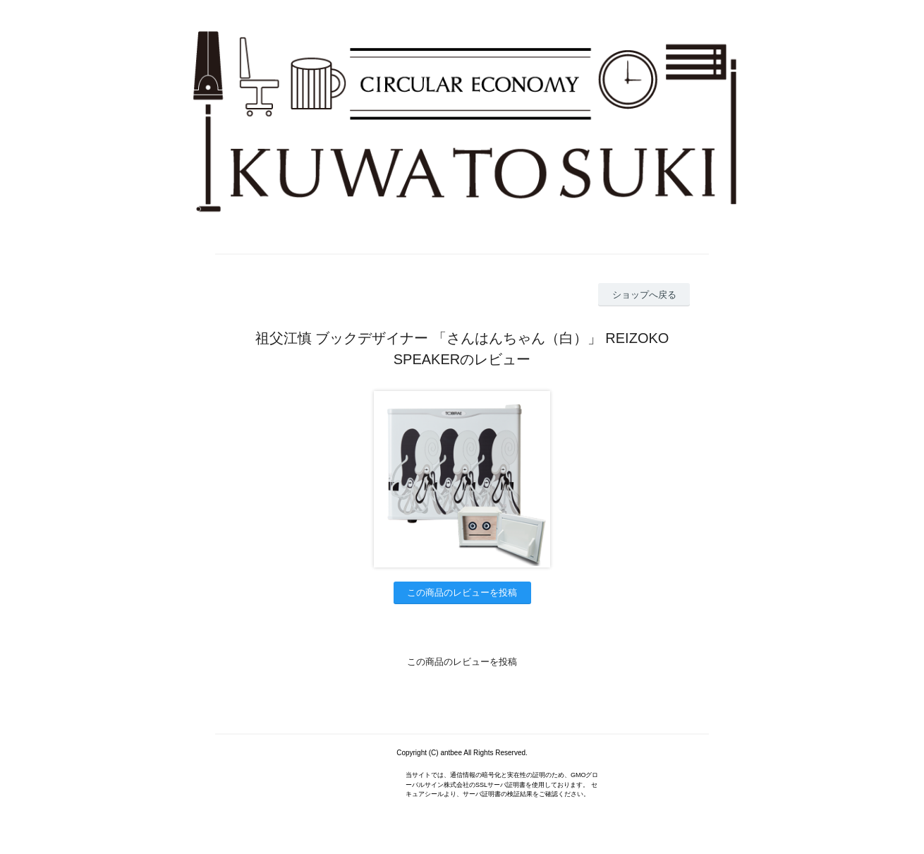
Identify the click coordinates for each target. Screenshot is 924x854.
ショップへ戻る (644, 294)
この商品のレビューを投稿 (462, 592)
